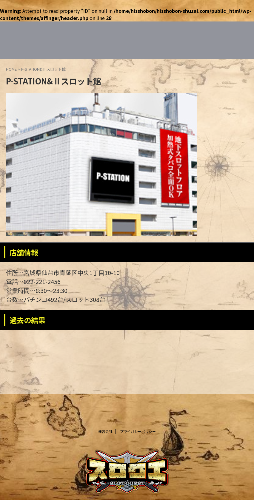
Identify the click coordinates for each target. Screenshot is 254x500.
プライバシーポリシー (138, 431)
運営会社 (105, 431)
